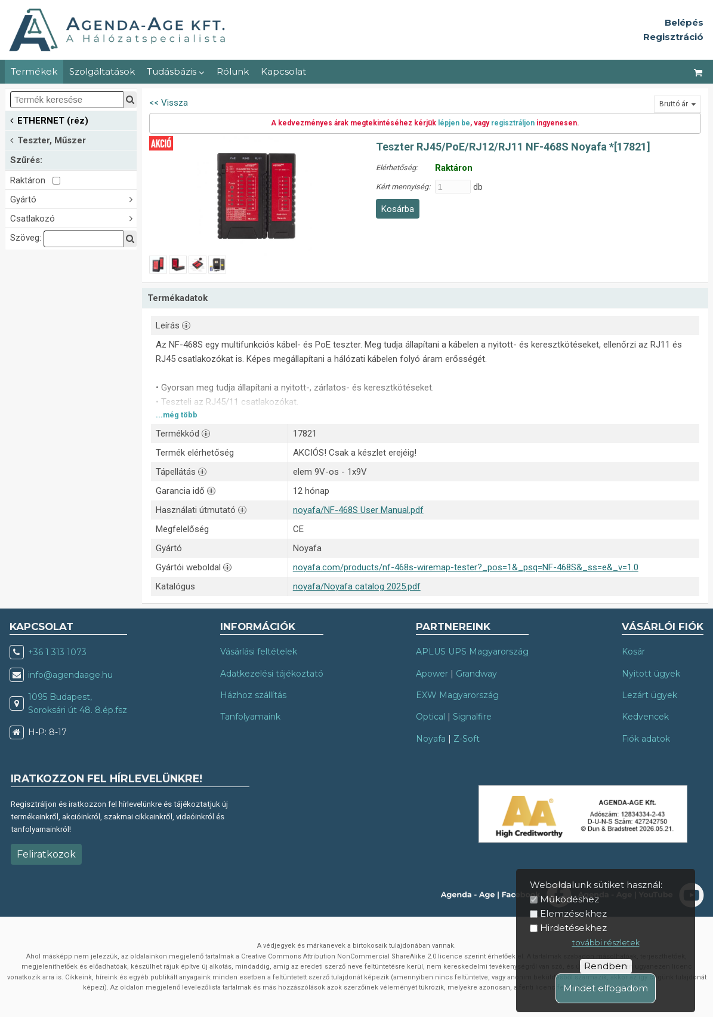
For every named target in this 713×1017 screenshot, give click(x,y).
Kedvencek (645, 716)
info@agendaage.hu (70, 674)
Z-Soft (466, 738)
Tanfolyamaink (250, 716)
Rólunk (233, 71)
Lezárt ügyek (649, 695)
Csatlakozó (73, 217)
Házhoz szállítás (253, 695)
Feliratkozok (46, 854)
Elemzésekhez (573, 913)
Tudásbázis (176, 71)
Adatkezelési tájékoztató (271, 673)
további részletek (606, 942)
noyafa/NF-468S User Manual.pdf (358, 510)
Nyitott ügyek (651, 673)
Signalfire (472, 716)
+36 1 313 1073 (57, 652)
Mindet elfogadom (605, 988)
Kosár (633, 651)
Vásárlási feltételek (258, 651)
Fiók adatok (646, 738)
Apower (432, 673)
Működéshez (569, 899)
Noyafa (431, 738)
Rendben (605, 966)
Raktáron (35, 180)
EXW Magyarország (457, 695)
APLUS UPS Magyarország (472, 651)
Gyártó (73, 198)
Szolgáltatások (102, 71)
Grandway (476, 673)
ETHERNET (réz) (49, 119)
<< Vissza (168, 102)
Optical (430, 716)
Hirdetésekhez (573, 927)
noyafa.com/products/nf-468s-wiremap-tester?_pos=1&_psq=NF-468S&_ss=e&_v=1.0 (465, 567)
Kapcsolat (283, 71)
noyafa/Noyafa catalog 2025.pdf (357, 586)
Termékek (34, 71)
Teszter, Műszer (48, 139)
